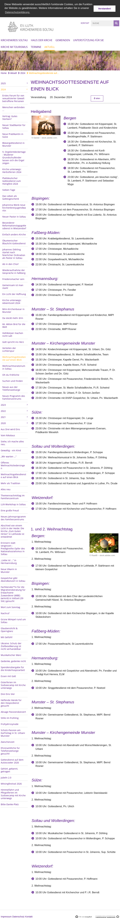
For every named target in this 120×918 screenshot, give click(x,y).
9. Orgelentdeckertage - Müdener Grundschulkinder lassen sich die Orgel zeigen (14, 157)
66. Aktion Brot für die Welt (13, 325)
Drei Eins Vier (8, 693)
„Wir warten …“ (8, 455)
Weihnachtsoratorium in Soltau (13, 366)
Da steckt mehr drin (12, 317)
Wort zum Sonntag (10, 606)
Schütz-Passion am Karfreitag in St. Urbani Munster (13, 732)
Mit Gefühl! (6, 636)
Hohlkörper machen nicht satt (12, 334)
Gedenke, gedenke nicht (13, 660)
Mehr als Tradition (10, 482)
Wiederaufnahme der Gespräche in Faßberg (13, 271)
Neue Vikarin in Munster (9, 570)
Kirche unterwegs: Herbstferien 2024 (11, 170)
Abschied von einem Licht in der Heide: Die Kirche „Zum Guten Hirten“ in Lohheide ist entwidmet (12, 530)
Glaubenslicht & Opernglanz (9, 629)
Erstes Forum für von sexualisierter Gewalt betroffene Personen (13, 97)
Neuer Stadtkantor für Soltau (13, 126)
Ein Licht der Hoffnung (14, 293)
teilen (97, 98)
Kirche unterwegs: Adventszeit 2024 (11, 301)
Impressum (6, 916)
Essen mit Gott (8, 675)
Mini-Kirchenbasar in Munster (13, 310)
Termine (36, 46)
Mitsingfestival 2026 (11, 782)
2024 (21, 72)
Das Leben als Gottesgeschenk (10, 196)
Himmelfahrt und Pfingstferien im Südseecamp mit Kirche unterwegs (13, 793)
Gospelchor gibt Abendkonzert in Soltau (13, 579)
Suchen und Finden (12, 380)
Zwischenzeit (7, 741)
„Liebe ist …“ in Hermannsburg (9, 561)
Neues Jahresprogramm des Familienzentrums (13, 517)
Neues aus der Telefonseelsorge (11, 388)
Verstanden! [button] (104, 8)
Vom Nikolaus (8, 434)
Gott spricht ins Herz (13, 341)
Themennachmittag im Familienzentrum (13, 496)
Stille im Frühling (10, 717)
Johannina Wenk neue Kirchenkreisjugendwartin (14, 207)
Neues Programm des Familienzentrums (13, 396)
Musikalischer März (11, 654)
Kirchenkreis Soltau (14, 39)
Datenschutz (18, 916)
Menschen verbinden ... (13, 108)
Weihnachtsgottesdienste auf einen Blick (14, 358)
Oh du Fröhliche (10, 374)
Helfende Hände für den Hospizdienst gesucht (11, 702)
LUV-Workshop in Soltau (13, 503)
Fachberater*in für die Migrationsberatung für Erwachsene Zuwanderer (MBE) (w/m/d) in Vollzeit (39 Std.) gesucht (13, 593)
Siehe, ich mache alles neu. (12, 442)
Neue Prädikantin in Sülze (12, 135)
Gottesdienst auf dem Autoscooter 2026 (12, 760)
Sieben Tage (8, 189)
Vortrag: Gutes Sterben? (9, 117)
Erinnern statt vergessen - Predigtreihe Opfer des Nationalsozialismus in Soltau (13, 548)
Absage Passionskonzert (13, 711)
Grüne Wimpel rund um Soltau (13, 620)
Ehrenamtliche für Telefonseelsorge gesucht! (10, 750)
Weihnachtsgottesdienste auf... (43, 72)
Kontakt (85, 22)
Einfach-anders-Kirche (14, 233)
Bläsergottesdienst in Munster (13, 143)
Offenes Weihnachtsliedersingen (13, 464)
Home (4, 72)
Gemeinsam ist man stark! (12, 286)
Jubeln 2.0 (6, 776)
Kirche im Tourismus (14, 46)
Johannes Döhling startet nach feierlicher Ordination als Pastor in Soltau (13, 253)
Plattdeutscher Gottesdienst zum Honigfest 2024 (11, 180)
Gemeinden (62, 39)
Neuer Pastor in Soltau (14, 215)
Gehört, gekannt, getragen (9, 769)
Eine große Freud (10, 509)
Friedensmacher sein (13, 278)
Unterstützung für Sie (88, 39)
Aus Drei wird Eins (10, 428)
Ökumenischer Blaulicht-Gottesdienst (14, 241)
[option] (60, 60)
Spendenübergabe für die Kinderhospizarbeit (13, 668)
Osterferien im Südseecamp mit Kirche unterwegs (13, 684)
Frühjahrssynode (9, 723)
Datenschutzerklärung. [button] (17, 12)
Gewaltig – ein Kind (11, 449)
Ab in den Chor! (10, 263)
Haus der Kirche (41, 39)
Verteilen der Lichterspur (9, 349)
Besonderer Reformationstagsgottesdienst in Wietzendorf (14, 224)
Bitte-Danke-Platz (10, 803)
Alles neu (5, 488)
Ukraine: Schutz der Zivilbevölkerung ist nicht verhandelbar (11, 645)
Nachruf (5, 612)
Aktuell (49, 46)
